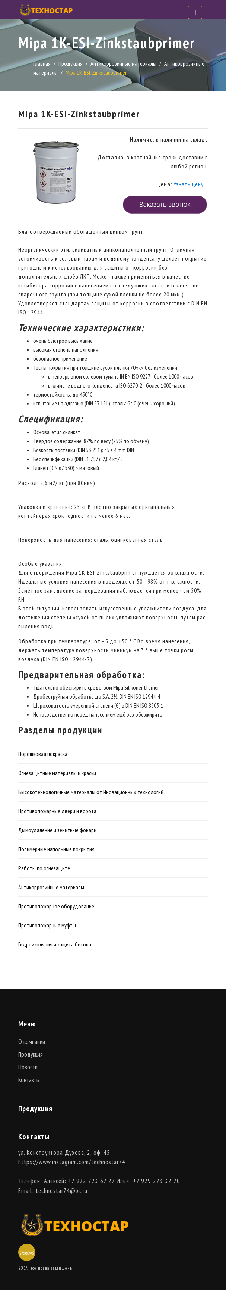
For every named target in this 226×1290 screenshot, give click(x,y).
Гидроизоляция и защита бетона (54, 944)
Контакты (29, 1080)
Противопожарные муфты (47, 925)
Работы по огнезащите (44, 868)
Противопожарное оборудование (56, 906)
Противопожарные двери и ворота (57, 811)
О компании (31, 1042)
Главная (42, 63)
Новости (28, 1067)
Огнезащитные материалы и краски (57, 773)
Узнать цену (189, 184)
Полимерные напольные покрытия (56, 849)
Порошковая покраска (42, 754)
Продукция (70, 63)
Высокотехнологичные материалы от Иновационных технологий (90, 792)
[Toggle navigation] (195, 12)
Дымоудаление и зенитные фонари (57, 830)
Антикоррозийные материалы (123, 63)
